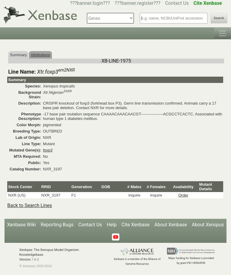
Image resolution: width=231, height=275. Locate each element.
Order (183, 195)
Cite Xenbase (136, 225)
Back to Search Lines (29, 205)
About (208, 225)
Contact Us (177, 3)
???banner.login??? (90, 3)
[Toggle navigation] (222, 33)
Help (112, 225)
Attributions (40, 55)
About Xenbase (170, 225)
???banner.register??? (137, 3)
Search (219, 18)
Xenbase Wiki (21, 225)
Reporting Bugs (57, 225)
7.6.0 (35, 259)
